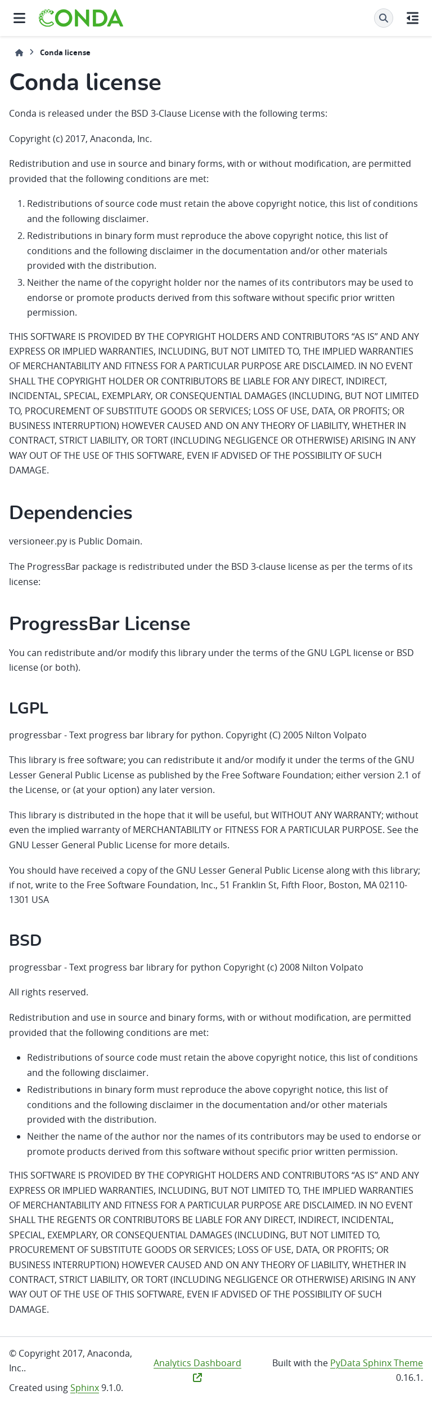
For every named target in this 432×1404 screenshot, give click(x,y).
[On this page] (412, 18)
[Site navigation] (19, 18)
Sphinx (84, 1387)
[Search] (383, 18)
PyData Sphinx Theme (376, 1363)
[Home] (19, 53)
